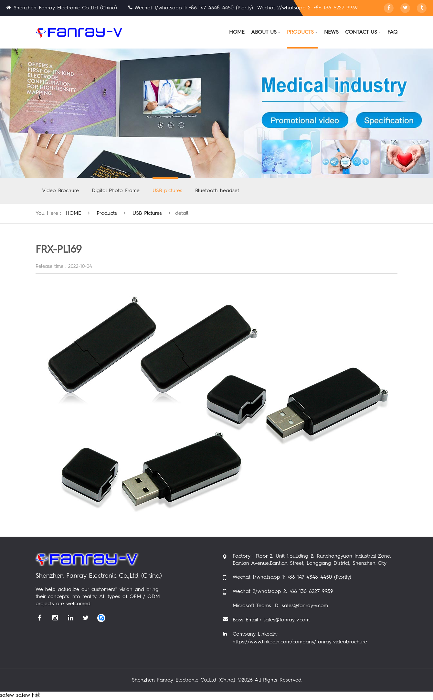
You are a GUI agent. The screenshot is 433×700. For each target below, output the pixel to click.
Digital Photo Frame (116, 190)
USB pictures (167, 190)
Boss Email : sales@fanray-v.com (271, 620)
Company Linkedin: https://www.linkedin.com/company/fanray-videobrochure (300, 638)
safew (7, 695)
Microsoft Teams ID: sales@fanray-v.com (280, 605)
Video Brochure (60, 190)
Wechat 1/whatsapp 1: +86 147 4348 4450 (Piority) (292, 577)
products (107, 213)
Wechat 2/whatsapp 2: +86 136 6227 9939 (283, 591)
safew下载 (28, 695)
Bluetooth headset (217, 190)
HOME (73, 213)
